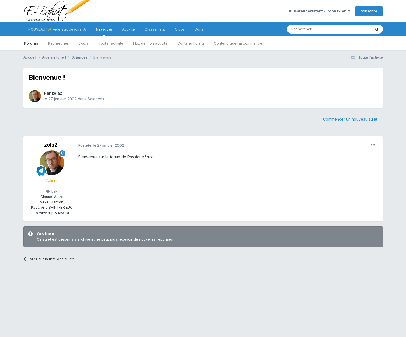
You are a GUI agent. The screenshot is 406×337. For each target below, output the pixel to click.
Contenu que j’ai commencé (238, 43)
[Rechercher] (317, 29)
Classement (155, 29)
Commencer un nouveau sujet (350, 119)
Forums (31, 43)
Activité (128, 29)
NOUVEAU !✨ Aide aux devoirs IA (57, 29)
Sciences (96, 98)
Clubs (180, 29)
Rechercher (58, 43)
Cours (83, 43)
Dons (199, 29)
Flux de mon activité (150, 43)
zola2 (57, 93)
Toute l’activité (111, 43)
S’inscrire (369, 11)
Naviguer (104, 31)
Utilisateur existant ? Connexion (318, 11)
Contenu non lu (190, 43)
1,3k (51, 191)
